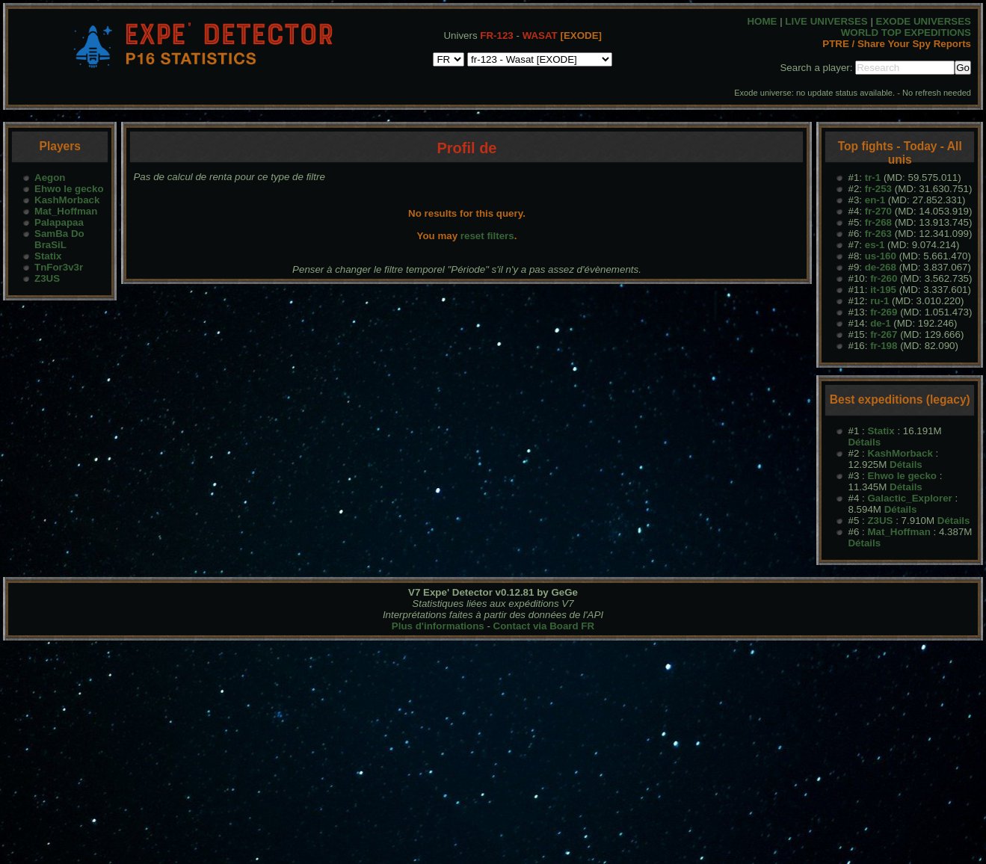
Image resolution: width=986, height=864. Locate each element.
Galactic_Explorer (909, 498)
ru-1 (879, 300)
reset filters (487, 235)
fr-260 (883, 278)
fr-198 (883, 345)
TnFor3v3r (58, 267)
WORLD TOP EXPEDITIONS (906, 32)
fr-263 (878, 233)
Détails (864, 442)
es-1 (875, 244)
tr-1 (873, 177)
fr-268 (878, 222)
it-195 (883, 289)
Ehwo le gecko (69, 188)
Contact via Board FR (544, 626)
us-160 (880, 256)
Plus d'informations (438, 626)
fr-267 (883, 334)
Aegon (49, 177)
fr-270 (878, 211)
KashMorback (66, 200)
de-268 (880, 267)
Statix (47, 256)
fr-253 (878, 188)
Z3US (47, 278)
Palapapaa (59, 222)
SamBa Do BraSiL (59, 239)
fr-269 (883, 312)
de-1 (880, 323)
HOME (762, 21)
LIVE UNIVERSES (826, 21)
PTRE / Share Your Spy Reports (896, 43)
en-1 (875, 200)
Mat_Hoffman (65, 211)
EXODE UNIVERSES (923, 21)
